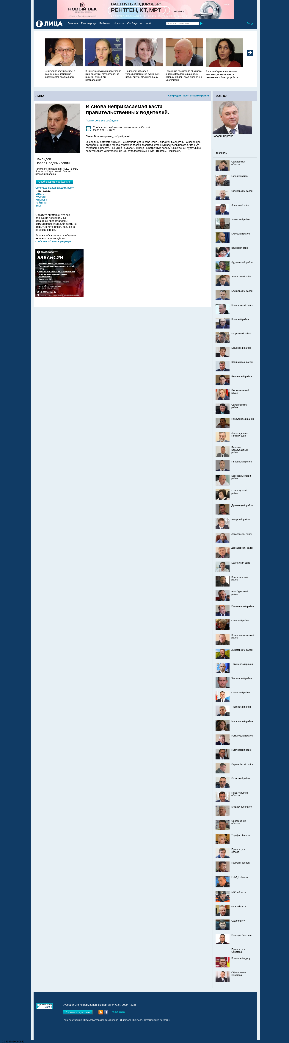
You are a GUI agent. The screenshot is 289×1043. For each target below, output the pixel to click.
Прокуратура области (238, 850)
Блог (38, 205)
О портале (125, 1020)
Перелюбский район (242, 764)
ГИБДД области (240, 877)
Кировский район (240, 233)
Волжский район (240, 248)
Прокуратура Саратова (238, 950)
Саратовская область (238, 163)
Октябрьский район (241, 191)
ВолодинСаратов (223, 136)
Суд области (238, 921)
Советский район (240, 692)
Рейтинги (104, 23)
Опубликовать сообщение (54, 181)
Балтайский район (241, 563)
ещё (148, 23)
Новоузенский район (242, 419)
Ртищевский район (241, 376)
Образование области (238, 822)
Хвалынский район (241, 678)
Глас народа (88, 23)
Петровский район (241, 333)
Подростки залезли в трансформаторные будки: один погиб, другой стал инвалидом (142, 74)
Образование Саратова (238, 973)
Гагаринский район (241, 461)
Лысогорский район (241, 650)
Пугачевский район (241, 750)
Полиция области (240, 862)
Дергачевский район (242, 548)
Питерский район (240, 778)
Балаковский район (241, 291)
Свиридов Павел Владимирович (188, 95)
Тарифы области (240, 835)
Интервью (41, 199)
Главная (73, 23)
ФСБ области (238, 906)
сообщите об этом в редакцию (53, 241)
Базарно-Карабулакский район (239, 450)
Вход (250, 23)
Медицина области (241, 807)
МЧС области (238, 892)
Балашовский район (242, 305)
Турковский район (241, 707)
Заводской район (240, 219)
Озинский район (240, 620)
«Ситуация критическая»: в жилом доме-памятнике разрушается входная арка (60, 74)
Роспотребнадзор (241, 958)
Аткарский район (240, 519)
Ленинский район (240, 205)
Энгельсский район (241, 276)
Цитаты (39, 193)
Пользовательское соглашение (101, 1020)
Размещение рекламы (157, 1020)
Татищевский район (242, 664)
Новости (119, 23)
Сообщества (134, 23)
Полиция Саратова (241, 935)
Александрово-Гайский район (239, 434)
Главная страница (72, 1020)
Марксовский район (242, 721)
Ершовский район (241, 348)
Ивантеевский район (242, 606)
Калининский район (242, 362)
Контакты (138, 1020)
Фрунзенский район (242, 262)
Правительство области (239, 794)
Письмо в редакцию (78, 1012)
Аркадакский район (241, 534)
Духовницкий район (242, 505)
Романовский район (242, 735)
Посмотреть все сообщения (102, 120)
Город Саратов (239, 176)
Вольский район (240, 319)
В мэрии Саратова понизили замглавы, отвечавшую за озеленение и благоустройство (222, 74)
